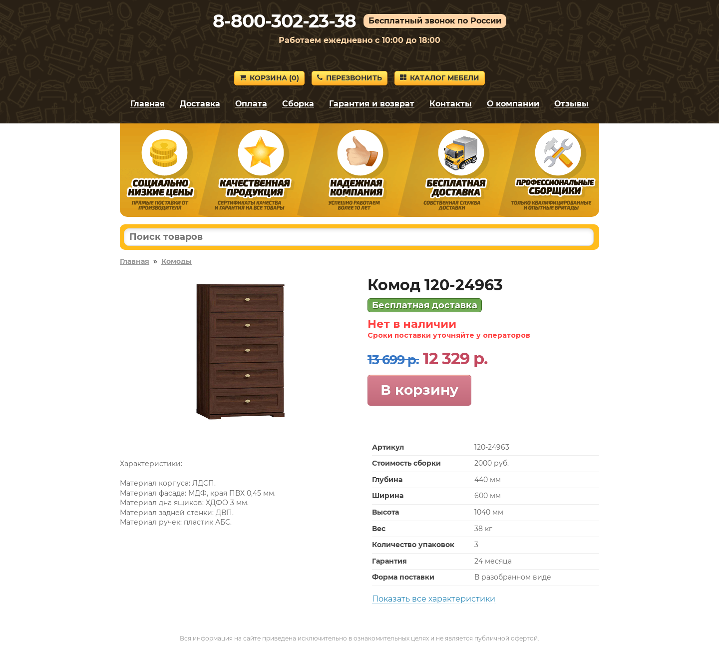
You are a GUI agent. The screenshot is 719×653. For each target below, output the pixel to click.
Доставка (200, 103)
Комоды (176, 261)
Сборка (298, 103)
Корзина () (269, 77)
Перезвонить (349, 77)
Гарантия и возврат (371, 103)
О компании (513, 103)
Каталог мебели (439, 77)
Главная (147, 103)
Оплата (251, 103)
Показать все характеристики (433, 599)
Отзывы (571, 103)
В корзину (419, 389)
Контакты (450, 103)
